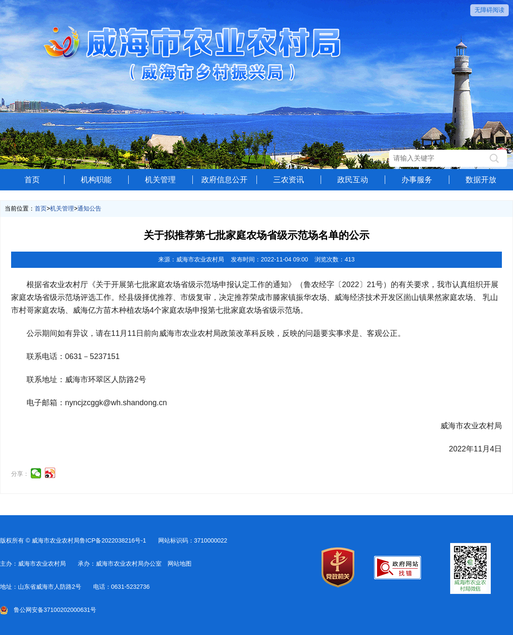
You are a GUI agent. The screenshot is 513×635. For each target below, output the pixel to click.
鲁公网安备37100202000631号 (48, 609)
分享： (20, 473)
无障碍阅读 (489, 9)
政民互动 (352, 179)
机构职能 (96, 179)
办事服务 (416, 179)
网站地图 (180, 563)
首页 (32, 179)
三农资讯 (288, 179)
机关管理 (160, 179)
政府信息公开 (224, 179)
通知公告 (89, 208)
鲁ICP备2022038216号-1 (113, 540)
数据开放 (481, 179)
